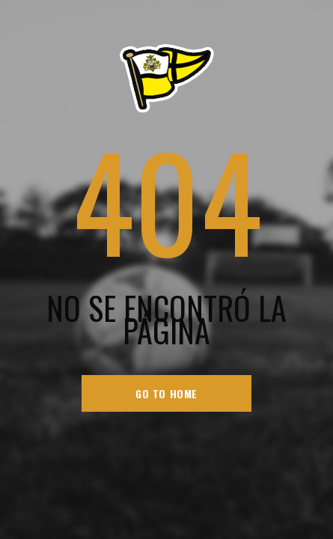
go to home (166, 393)
